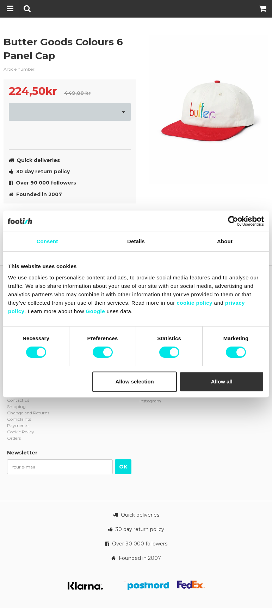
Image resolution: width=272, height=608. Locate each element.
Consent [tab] (47, 241)
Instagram (150, 400)
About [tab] (225, 241)
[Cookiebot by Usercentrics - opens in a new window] (233, 221)
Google (95, 311)
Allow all (222, 381)
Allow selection (135, 381)
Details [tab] (136, 241)
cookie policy (194, 303)
